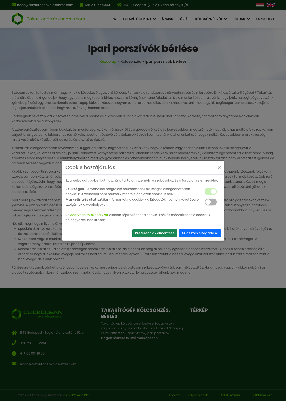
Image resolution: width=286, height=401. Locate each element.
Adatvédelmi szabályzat (89, 215)
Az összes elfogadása (199, 233)
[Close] (219, 167)
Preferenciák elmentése (155, 233)
